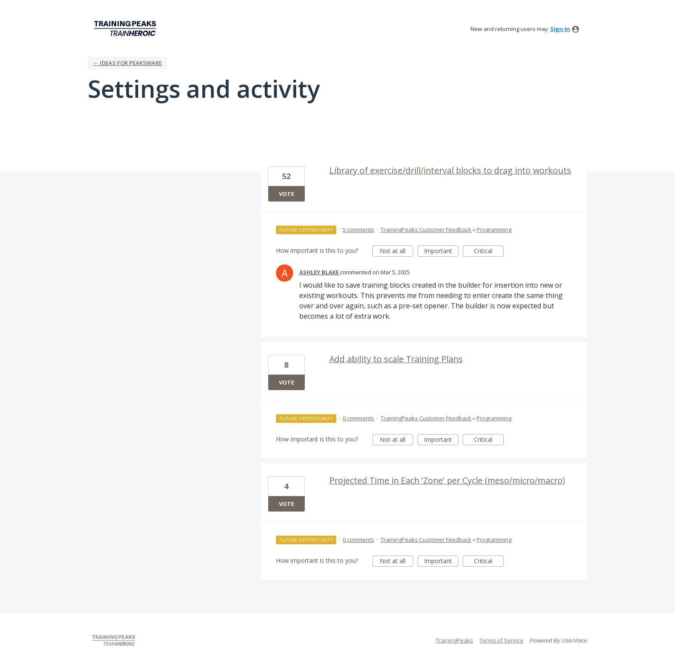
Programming (494, 229)
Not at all (396, 252)
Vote (286, 194)
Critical (489, 252)
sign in (560, 29)
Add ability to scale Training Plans (396, 359)
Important (441, 252)
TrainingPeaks (454, 640)
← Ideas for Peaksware (127, 63)
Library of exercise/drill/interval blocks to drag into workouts (450, 170)
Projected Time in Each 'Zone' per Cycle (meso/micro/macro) (447, 480)
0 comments (358, 418)
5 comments (358, 229)
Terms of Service (501, 640)
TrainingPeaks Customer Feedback (426, 229)
